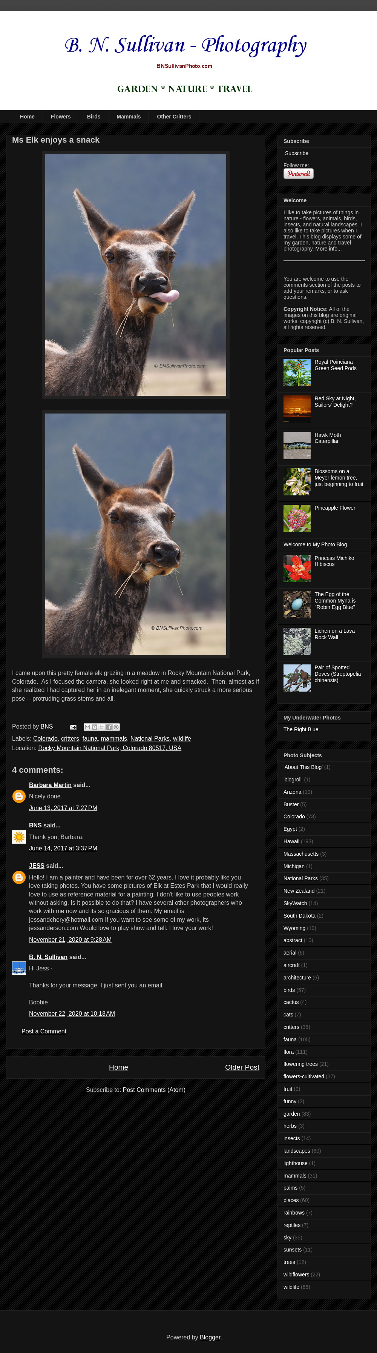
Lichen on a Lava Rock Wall (335, 634)
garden (292, 1114)
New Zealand (299, 891)
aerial (290, 953)
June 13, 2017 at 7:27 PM (63, 808)
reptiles (292, 1225)
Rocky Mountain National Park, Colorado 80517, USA (109, 748)
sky (287, 1238)
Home (27, 117)
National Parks (150, 738)
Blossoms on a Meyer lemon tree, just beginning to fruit (339, 477)
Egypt (290, 829)
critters (70, 738)
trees (289, 1262)
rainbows (294, 1213)
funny (290, 1101)
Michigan (294, 866)
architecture (297, 978)
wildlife (182, 738)
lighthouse (296, 1163)
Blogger (210, 1337)
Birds (94, 117)
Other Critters (174, 117)
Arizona (292, 792)
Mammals (129, 117)
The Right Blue (301, 729)
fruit (288, 1089)
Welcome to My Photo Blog (315, 544)
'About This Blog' (303, 767)
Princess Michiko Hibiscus (334, 561)
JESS (36, 866)
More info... (329, 249)
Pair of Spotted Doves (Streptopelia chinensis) (338, 673)
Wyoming (294, 928)
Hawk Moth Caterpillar (328, 438)
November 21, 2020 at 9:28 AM (70, 939)
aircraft (292, 965)
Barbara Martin (50, 785)
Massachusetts (301, 854)
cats (288, 1015)
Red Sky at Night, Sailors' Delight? (335, 401)
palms (290, 1188)
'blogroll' (293, 779)
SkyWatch (295, 903)
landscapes (297, 1151)
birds (289, 990)
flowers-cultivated (304, 1076)
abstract (293, 940)
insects (292, 1138)
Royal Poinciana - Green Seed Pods (336, 365)
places (291, 1200)
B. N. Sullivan (48, 957)
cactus (291, 1002)
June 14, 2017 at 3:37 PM (63, 848)
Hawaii (291, 841)
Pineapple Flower (335, 508)
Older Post (242, 1067)
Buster (291, 804)
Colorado (45, 738)
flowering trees (301, 1064)
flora (289, 1052)
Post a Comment (43, 1031)
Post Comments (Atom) (154, 1090)
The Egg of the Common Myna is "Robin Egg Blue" (335, 600)
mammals (114, 738)
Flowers (61, 117)
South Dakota (300, 916)
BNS (35, 825)
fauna (90, 738)
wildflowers (296, 1275)
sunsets (293, 1250)
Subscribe (296, 153)
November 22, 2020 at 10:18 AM (72, 1013)
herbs (290, 1126)
